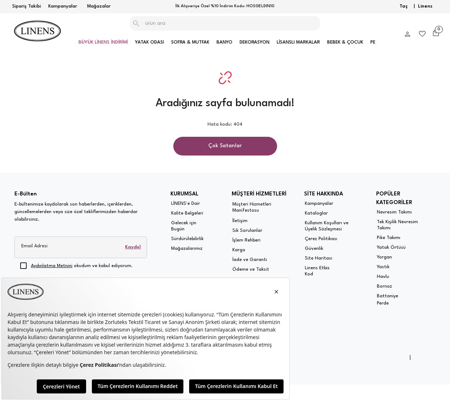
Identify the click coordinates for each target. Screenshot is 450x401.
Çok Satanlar (225, 146)
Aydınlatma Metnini (51, 265)
